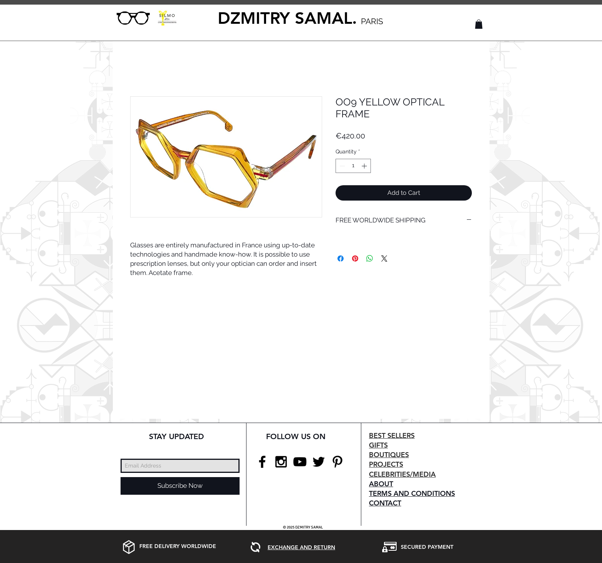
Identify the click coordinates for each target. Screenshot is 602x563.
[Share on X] (384, 258)
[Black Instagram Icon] (281, 462)
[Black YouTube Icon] (300, 462)
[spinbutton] (353, 166)
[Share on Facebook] (340, 258)
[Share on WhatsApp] (369, 258)
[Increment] (365, 166)
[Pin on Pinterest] (355, 258)
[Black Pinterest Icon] (337, 462)
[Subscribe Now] (180, 486)
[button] (479, 24)
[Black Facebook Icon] (262, 462)
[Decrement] (341, 166)
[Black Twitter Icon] (319, 462)
